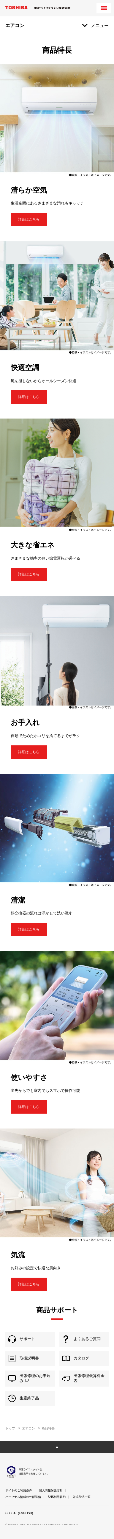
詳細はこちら (28, 219)
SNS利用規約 (57, 1497)
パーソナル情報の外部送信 (23, 1497)
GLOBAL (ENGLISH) (19, 1513)
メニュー (100, 25)
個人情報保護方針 (51, 1490)
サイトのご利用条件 (18, 1490)
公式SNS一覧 (81, 1497)
